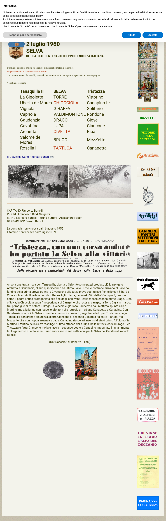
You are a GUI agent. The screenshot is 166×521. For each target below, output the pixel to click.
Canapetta (97, 148)
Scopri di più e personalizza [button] (25, 35)
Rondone (95, 114)
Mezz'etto (96, 139)
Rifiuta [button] (131, 35)
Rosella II (29, 148)
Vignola (27, 108)
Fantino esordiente (17, 82)
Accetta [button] (152, 35)
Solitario (95, 108)
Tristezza (96, 91)
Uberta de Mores (36, 102)
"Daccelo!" (60, 342)
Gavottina (29, 125)
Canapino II (97, 102)
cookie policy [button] (35, 15)
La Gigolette (31, 97)
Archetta (28, 131)
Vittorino (95, 97)
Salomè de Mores (30, 140)
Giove (92, 120)
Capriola (28, 114)
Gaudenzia (30, 120)
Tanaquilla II (32, 91)
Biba (91, 131)
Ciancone (96, 125)
